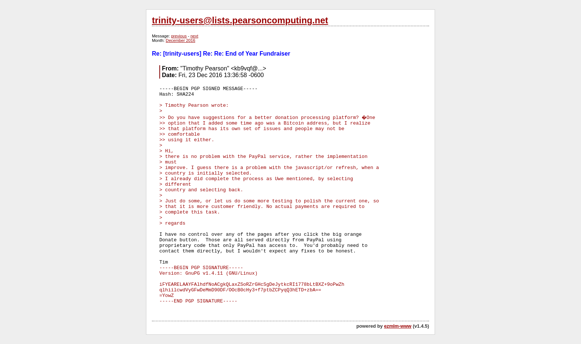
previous (179, 36)
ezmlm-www (397, 326)
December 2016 (180, 40)
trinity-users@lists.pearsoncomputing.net (240, 20)
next (194, 36)
